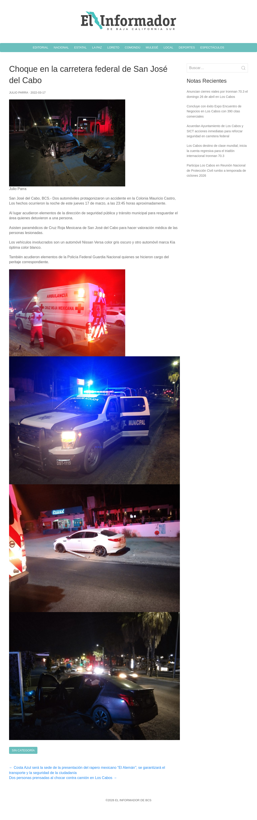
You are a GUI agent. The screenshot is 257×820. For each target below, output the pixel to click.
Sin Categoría (23, 750)
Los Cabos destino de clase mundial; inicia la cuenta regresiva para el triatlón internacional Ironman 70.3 (217, 151)
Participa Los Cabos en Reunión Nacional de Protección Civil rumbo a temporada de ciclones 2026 (216, 170)
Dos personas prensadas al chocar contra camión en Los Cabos (63, 778)
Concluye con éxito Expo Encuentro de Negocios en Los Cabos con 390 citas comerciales (214, 111)
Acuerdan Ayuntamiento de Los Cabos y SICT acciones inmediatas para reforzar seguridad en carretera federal (215, 131)
